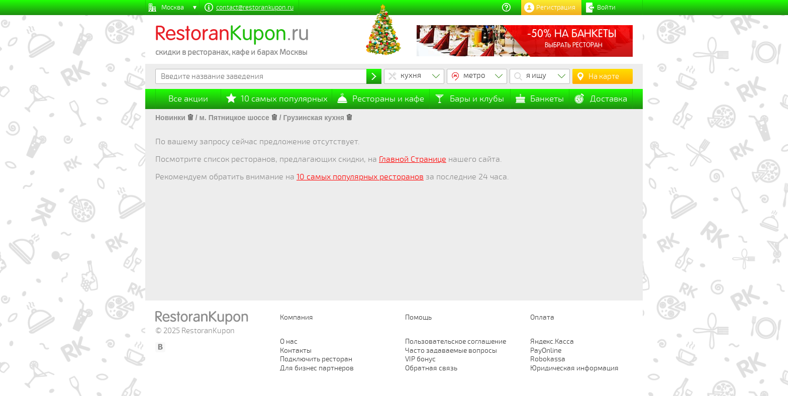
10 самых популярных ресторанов (360, 177)
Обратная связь (431, 368)
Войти (606, 8)
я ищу (536, 75)
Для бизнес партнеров (317, 368)
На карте (603, 76)
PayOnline (545, 350)
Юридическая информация (574, 368)
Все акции (188, 98)
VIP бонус (420, 359)
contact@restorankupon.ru (254, 8)
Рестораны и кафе (388, 98)
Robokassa (547, 359)
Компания (296, 317)
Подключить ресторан (316, 359)
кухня (411, 75)
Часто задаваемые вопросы (451, 350)
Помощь (418, 317)
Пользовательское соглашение (455, 341)
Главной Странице (412, 159)
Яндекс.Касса (552, 341)
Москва (172, 8)
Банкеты (547, 98)
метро (474, 75)
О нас (289, 341)
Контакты (296, 350)
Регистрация (555, 8)
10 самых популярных (284, 98)
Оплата (542, 317)
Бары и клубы (477, 98)
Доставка (608, 98)
